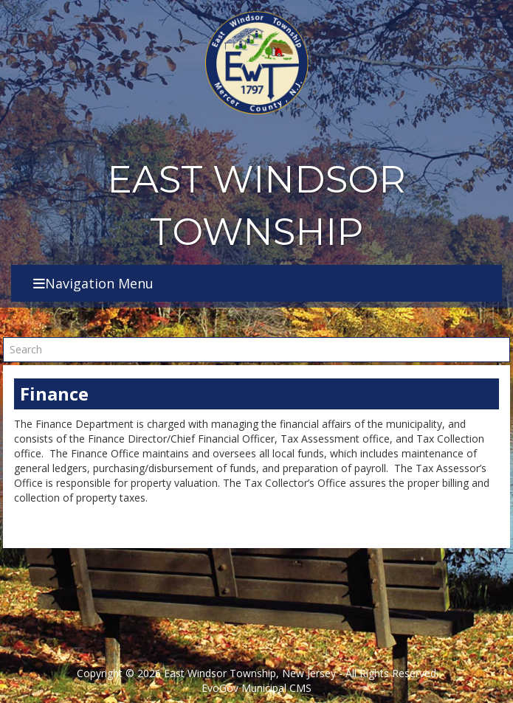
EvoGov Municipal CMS (256, 688)
